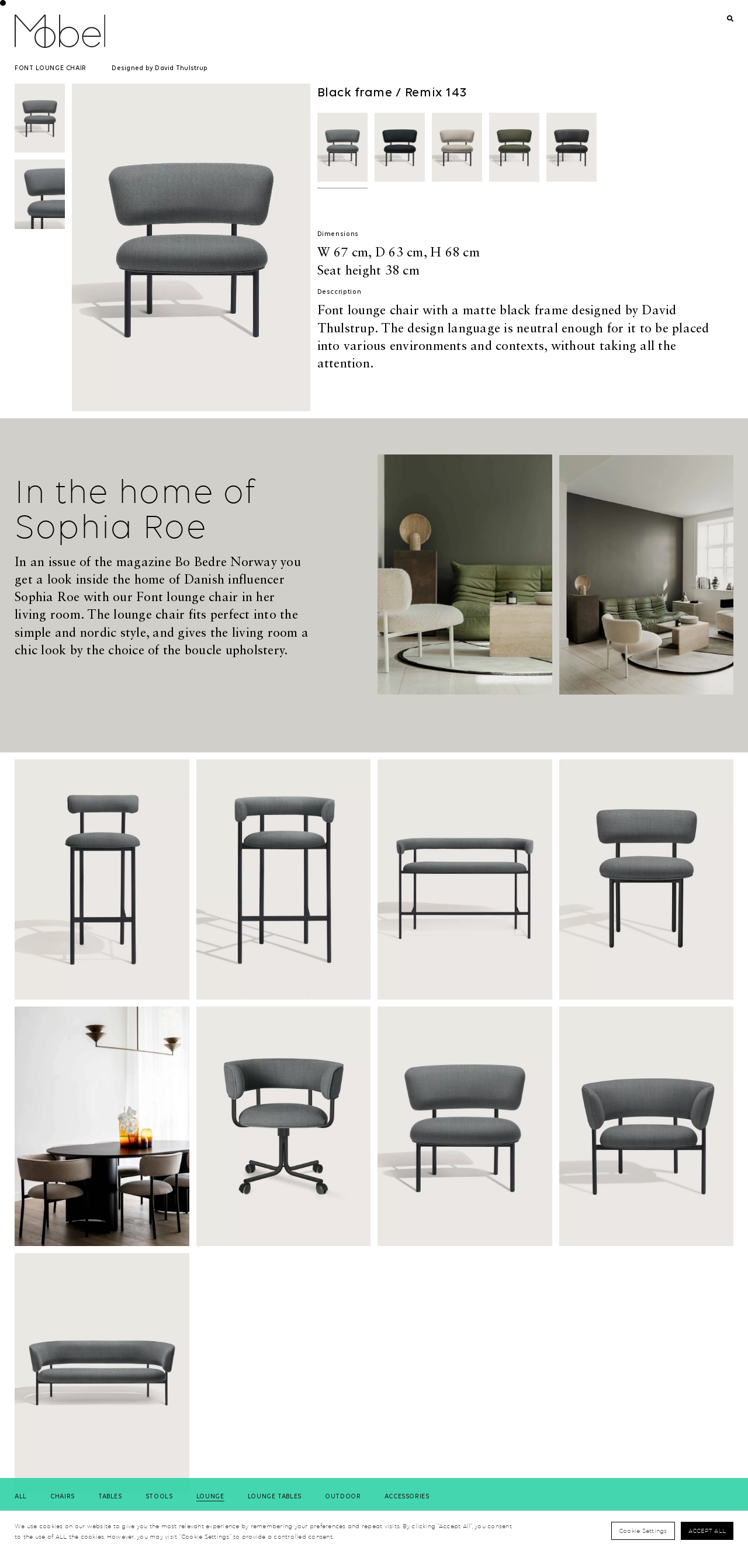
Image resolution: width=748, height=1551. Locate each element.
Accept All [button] (707, 1530)
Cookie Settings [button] (643, 1530)
